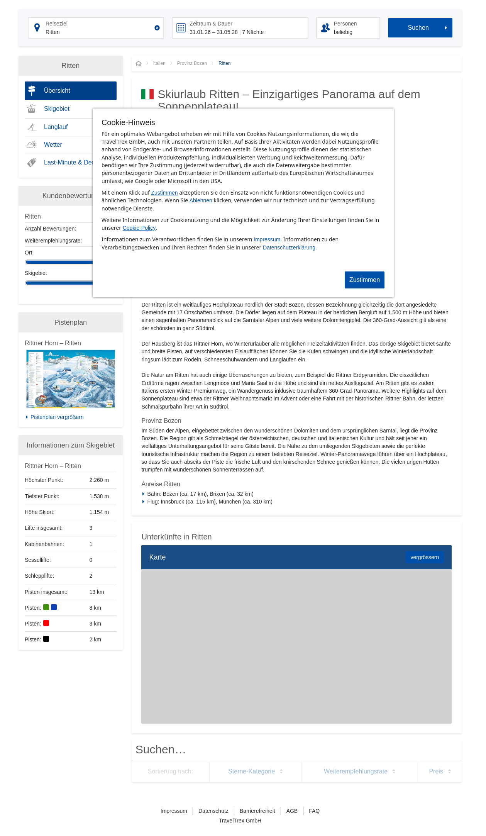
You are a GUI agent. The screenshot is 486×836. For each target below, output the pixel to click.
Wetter (53, 144)
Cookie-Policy (139, 228)
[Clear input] (157, 28)
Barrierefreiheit (257, 811)
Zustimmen (164, 193)
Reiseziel (57, 23)
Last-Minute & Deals (72, 162)
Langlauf (56, 127)
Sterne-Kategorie (251, 771)
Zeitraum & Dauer (211, 23)
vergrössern (424, 557)
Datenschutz (213, 811)
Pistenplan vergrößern (57, 417)
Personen (345, 23)
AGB (292, 811)
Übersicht (57, 90)
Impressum (267, 239)
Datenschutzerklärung (289, 247)
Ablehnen (201, 200)
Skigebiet (56, 108)
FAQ (314, 811)
